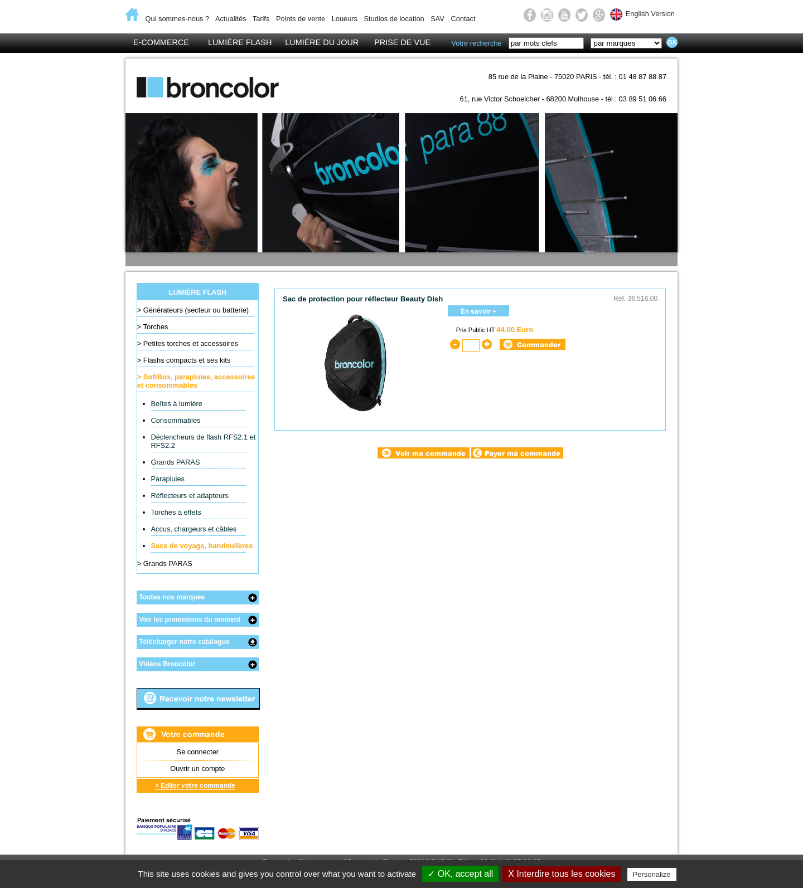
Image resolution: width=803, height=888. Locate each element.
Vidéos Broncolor (167, 664)
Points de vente (300, 18)
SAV (437, 18)
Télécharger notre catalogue (184, 642)
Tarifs (261, 18)
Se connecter (198, 752)
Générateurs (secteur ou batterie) (196, 310)
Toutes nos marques (172, 597)
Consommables (176, 420)
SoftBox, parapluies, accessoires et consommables (196, 381)
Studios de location (394, 18)
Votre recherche (476, 43)
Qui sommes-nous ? (178, 18)
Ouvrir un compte (197, 768)
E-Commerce (161, 42)
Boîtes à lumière (176, 403)
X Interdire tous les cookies (561, 874)
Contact (463, 18)
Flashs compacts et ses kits (186, 360)
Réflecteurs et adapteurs (190, 495)
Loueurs (344, 18)
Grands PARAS (175, 462)
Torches (155, 327)
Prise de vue (402, 42)
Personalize (652, 874)
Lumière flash (240, 42)
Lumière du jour (322, 42)
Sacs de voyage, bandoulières (202, 545)
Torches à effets (176, 512)
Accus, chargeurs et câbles (194, 529)
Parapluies (168, 479)
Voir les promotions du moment (189, 619)
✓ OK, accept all (460, 874)
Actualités (230, 18)
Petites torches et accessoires (190, 343)
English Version (650, 13)
